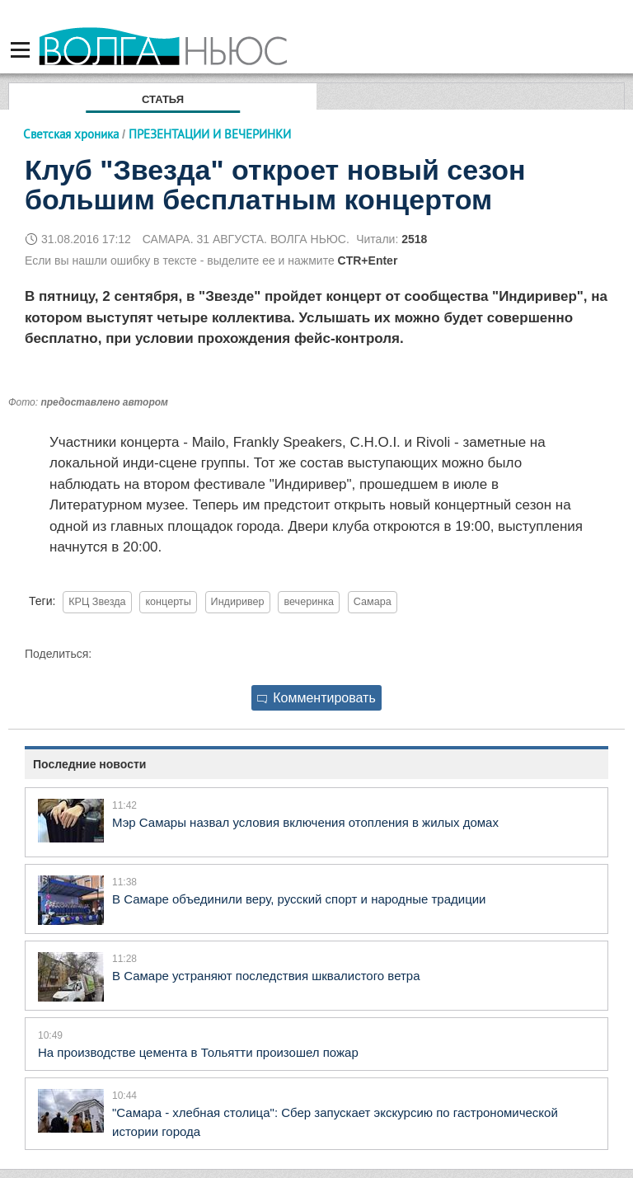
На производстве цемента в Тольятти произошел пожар (198, 1052)
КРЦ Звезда (96, 602)
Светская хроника (71, 134)
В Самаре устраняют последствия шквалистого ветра (266, 976)
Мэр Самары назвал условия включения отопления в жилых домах (305, 822)
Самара (373, 602)
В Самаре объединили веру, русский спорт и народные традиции (299, 899)
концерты (167, 602)
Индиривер (238, 602)
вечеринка (308, 602)
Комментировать (316, 698)
